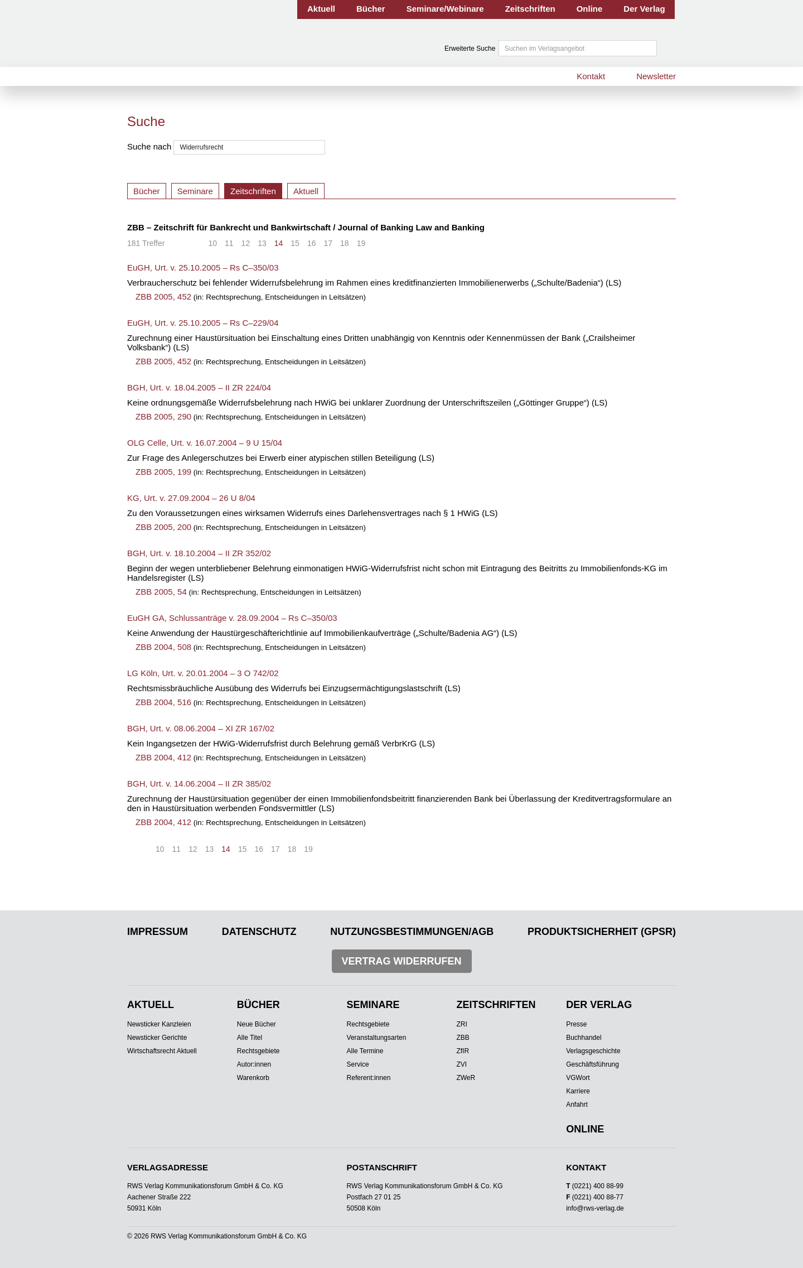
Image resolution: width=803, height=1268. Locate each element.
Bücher (370, 8)
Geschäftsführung (592, 1064)
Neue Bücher (256, 1024)
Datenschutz (259, 931)
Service (358, 1064)
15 (295, 243)
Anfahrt (577, 1104)
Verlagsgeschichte (593, 1051)
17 (327, 243)
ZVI (461, 1064)
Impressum (157, 931)
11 (229, 243)
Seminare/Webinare (445, 8)
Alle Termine (365, 1051)
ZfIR (462, 1051)
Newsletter (656, 76)
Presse (576, 1024)
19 (361, 243)
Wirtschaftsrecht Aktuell (162, 1051)
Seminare (195, 191)
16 (311, 243)
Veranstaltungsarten (377, 1038)
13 (262, 243)
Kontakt (591, 76)
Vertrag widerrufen (402, 961)
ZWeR (465, 1078)
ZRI (461, 1024)
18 (344, 243)
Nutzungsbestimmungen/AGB (412, 931)
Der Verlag (644, 8)
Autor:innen (254, 1064)
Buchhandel (583, 1038)
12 (245, 243)
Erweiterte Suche (469, 48)
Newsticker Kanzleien (159, 1024)
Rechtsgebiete (258, 1051)
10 (212, 243)
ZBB (462, 1038)
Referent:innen (369, 1078)
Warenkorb (253, 1078)
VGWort (577, 1078)
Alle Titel (249, 1038)
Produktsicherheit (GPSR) (602, 931)
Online (590, 8)
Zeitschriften (530, 8)
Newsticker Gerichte (157, 1038)
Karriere (578, 1091)
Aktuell (321, 8)
